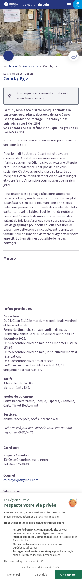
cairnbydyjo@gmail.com (20, 480)
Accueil (13, 66)
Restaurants (30, 66)
